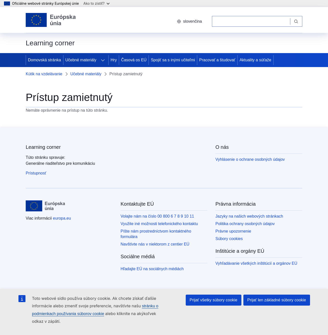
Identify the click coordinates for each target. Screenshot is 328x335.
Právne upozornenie (233, 231)
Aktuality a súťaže (255, 60)
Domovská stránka (44, 60)
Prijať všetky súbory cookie (213, 300)
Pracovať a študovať (217, 60)
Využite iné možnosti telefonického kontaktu (159, 224)
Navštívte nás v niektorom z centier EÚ (155, 244)
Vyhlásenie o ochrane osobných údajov (250, 159)
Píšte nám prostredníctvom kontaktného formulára (156, 234)
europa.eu (62, 218)
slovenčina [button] (189, 21)
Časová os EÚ (134, 60)
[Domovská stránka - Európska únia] (51, 20)
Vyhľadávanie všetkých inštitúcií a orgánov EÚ (256, 263)
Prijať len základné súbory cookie (276, 300)
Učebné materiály (81, 60)
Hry (114, 60)
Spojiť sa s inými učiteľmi (173, 60)
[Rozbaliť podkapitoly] (102, 60)
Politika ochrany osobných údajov (245, 224)
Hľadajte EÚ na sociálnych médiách (152, 269)
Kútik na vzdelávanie (44, 74)
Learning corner (43, 147)
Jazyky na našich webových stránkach (249, 216)
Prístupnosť (36, 173)
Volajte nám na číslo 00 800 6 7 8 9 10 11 (157, 216)
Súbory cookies (229, 239)
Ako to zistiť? (96, 3)
